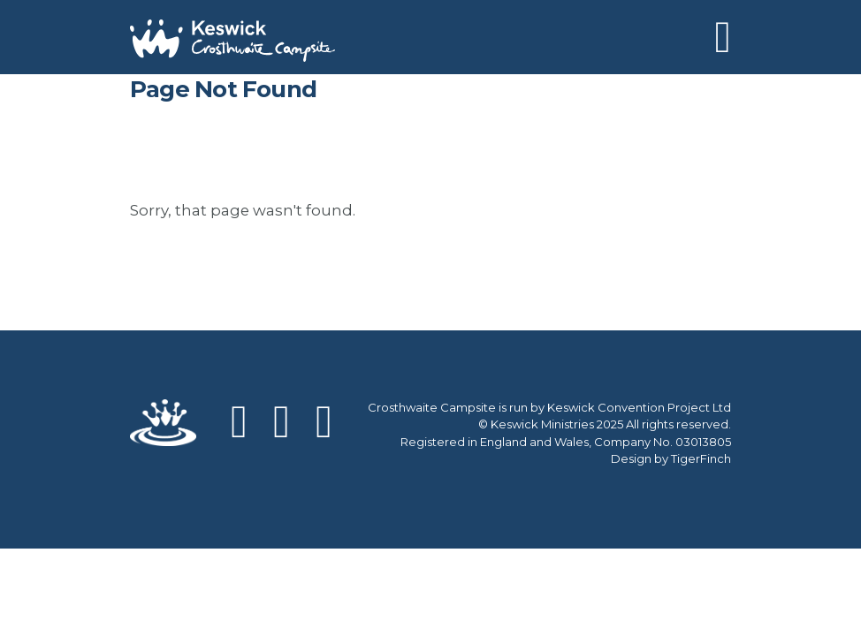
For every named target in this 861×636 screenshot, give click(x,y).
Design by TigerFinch (671, 458)
